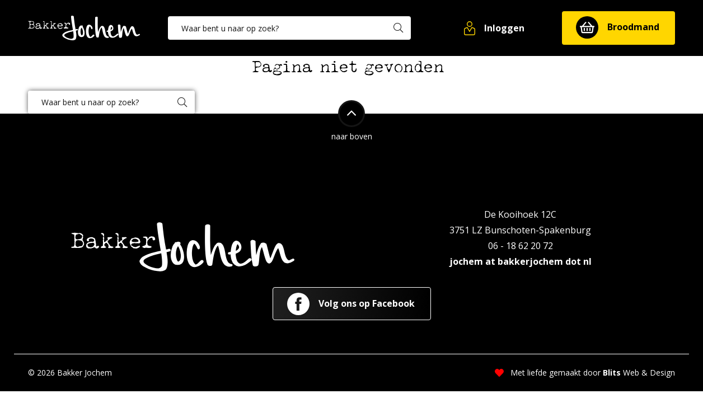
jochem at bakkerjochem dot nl (520, 261)
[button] (495, 28)
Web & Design (639, 372)
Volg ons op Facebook (351, 304)
